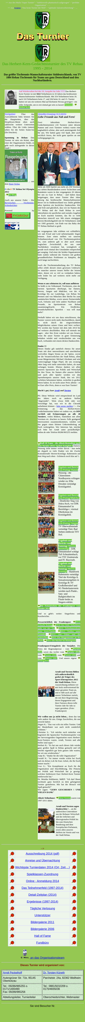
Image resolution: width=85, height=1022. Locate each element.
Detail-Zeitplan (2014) (42, 894)
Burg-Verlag (14, 184)
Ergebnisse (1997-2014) (42, 901)
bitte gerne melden (65, 406)
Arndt (57, 390)
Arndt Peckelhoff (12, 972)
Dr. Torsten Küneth (54, 972)
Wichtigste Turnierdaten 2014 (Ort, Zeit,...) (42, 867)
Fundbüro (42, 942)
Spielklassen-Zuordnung (42, 874)
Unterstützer (42, 915)
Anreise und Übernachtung (42, 860)
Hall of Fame (42, 935)
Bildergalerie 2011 (42, 922)
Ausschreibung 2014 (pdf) (42, 853)
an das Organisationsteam (46, 957)
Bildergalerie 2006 (42, 929)
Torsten (67, 390)
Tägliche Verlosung (42, 908)
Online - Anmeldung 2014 (42, 881)
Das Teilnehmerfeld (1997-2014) (42, 888)
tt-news (17, 8)
